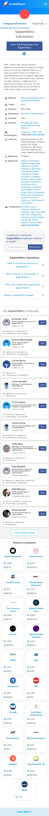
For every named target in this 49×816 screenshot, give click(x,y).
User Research (37, 200)
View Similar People (24, 532)
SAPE (23, 104)
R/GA (28, 214)
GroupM (13, 712)
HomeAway (13, 686)
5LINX (13, 660)
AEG (36, 660)
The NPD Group (13, 582)
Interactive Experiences (31, 182)
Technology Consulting (31, 187)
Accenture (25, 207)
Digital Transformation (30, 161)
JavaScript (25, 132)
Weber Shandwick (12, 556)
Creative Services (28, 197)
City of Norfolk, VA (36, 764)
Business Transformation (31, 179)
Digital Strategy (27, 163)
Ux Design (33, 174)
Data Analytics (27, 203)
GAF (36, 686)
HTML (34, 132)
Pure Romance (36, 556)
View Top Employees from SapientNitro (25, 46)
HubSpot (13, 764)
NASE (24, 790)
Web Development (36, 192)
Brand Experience (28, 184)
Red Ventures (13, 738)
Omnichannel (26, 190)
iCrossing (32, 222)
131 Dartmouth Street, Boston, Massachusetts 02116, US (31, 125)
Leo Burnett (26, 220)
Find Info (35, 247)
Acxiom (12, 634)
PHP (40, 132)
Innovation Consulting (30, 176)
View (42, 322)
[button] (46, 24)
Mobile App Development (32, 195)
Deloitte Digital (37, 217)
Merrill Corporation (36, 738)
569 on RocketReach (34, 114)
